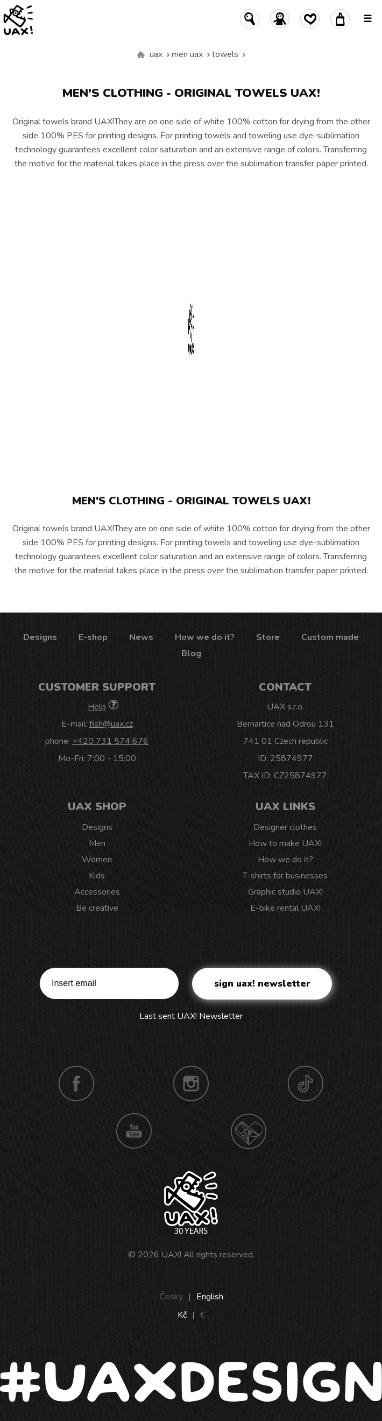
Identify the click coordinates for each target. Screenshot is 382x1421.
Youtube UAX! (134, 1131)
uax (156, 54)
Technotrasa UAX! (248, 1131)
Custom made (330, 637)
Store (268, 637)
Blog (191, 653)
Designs (40, 637)
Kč (182, 1315)
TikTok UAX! (305, 1083)
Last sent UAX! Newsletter (191, 1016)
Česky (171, 1297)
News (141, 637)
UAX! (171, 1255)
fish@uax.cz (111, 724)
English (209, 1297)
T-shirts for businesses (285, 876)
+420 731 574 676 (110, 741)
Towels (225, 54)
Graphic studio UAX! (285, 892)
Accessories (97, 892)
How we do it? (205, 637)
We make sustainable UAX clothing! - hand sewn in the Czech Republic (141, 55)
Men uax (187, 54)
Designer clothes (285, 827)
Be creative (97, 908)
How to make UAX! (285, 843)
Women (97, 860)
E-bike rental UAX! (285, 908)
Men (97, 843)
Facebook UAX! (76, 1083)
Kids (97, 876)
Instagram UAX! (191, 1083)
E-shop (93, 637)
